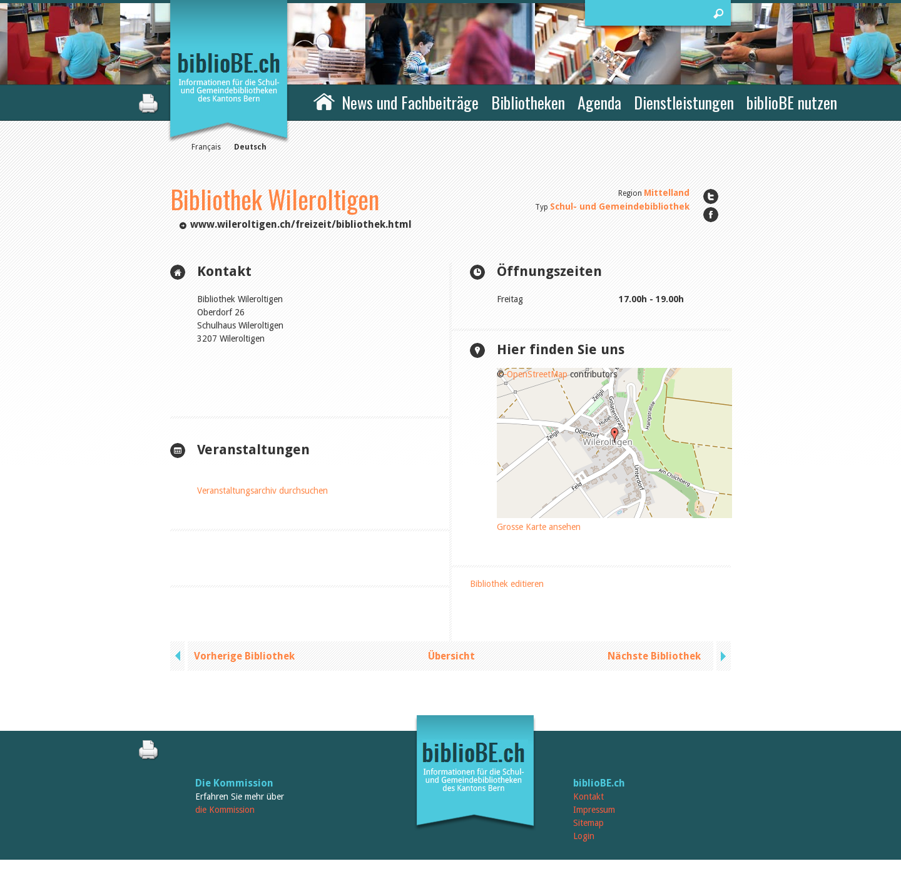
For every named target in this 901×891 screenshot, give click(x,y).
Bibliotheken (528, 102)
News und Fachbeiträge (410, 102)
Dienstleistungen (684, 102)
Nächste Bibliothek (654, 656)
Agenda (599, 102)
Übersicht (451, 656)
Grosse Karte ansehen (539, 527)
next (722, 656)
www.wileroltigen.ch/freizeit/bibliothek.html (301, 224)
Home (324, 100)
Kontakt (588, 797)
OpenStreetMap (537, 374)
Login (583, 836)
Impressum (594, 810)
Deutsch (250, 147)
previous (179, 656)
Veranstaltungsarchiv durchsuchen (262, 491)
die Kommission (225, 810)
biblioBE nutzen (791, 102)
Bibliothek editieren (507, 584)
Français (206, 147)
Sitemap (588, 823)
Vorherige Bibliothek (244, 656)
